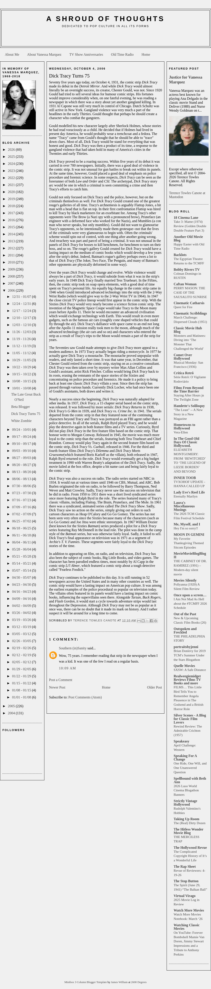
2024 (12, 164)
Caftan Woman (185, 284)
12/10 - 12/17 (22, 318)
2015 (12, 227)
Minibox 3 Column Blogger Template (85, 982)
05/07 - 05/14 (22, 570)
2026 (12, 149)
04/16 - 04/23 (22, 591)
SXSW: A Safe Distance (190, 670)
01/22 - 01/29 (22, 676)
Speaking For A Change (185, 757)
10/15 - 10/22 (22, 374)
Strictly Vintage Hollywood (185, 802)
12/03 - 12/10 (22, 325)
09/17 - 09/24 (22, 436)
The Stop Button (186, 881)
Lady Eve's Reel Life (189, 492)
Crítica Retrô (184, 373)
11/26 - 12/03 (22, 332)
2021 (12, 185)
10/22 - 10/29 (22, 367)
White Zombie (21, 421)
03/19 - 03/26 (22, 620)
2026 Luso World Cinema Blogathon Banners (186, 790)
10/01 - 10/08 (22, 388)
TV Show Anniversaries (86, 54)
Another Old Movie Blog (188, 238)
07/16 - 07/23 (22, 500)
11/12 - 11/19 (22, 346)
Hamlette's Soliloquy (189, 406)
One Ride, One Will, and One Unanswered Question (190, 767)
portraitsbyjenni (186, 647)
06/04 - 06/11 (22, 542)
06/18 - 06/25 (22, 528)
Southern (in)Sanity (73, 648)
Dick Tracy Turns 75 (25, 414)
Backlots (180, 255)
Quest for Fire (183, 307)
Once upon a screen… (190, 595)
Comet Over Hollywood (183, 356)
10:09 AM (67, 668)
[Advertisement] (105, 38)
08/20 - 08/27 (22, 465)
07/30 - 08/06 (22, 486)
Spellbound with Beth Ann (190, 780)
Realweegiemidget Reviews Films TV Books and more (187, 679)
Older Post (154, 687)
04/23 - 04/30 (22, 584)
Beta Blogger (20, 407)
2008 (12, 276)
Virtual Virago (184, 896)
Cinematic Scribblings (190, 313)
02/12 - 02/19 (22, 655)
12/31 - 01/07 (22, 296)
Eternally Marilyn (185, 496)
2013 (12, 241)
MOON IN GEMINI (189, 534)
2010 (12, 262)
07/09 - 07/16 (22, 507)
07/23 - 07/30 (22, 493)
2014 (12, 234)
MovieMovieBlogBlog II (190, 555)
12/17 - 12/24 (22, 311)
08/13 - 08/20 (22, 472)
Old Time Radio (122, 54)
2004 (12, 713)
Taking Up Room (186, 819)
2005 (12, 706)
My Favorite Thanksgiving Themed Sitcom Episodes (189, 543)
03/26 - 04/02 (22, 613)
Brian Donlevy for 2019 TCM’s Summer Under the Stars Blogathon (190, 655)
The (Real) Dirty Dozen (190, 823)
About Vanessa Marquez (44, 54)
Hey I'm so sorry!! (186, 528)
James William (119, 982)
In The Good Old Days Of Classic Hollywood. (186, 442)
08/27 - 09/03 (22, 458)
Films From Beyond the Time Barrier (189, 389)
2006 (12, 290)
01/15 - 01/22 (22, 683)
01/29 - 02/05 (22, 669)
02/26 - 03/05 (22, 641)
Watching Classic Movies (187, 926)
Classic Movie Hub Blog (188, 329)
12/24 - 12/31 (22, 304)
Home (146, 54)
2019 (12, 199)
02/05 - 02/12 (22, 662)
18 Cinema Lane (186, 217)
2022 (12, 178)
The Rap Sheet (185, 866)
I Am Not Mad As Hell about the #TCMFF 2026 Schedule (190, 603)
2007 (12, 283)
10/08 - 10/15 (22, 381)
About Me (12, 54)
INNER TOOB (185, 478)
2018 (12, 206)
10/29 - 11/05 (22, 360)
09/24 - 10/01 (22, 429)
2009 (12, 269)
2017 (12, 213)
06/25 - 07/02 (22, 521)
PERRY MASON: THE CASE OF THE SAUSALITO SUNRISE (190, 292)
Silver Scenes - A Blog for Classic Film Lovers (190, 718)
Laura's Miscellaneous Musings (184, 506)
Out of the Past (185, 614)
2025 (12, 156)
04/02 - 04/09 (22, 606)
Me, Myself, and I (187, 524)
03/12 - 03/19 (22, 627)
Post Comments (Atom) (85, 697)
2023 (12, 171)
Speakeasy (181, 741)
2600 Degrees (139, 982)
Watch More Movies (189, 910)
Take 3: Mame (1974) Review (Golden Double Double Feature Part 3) (190, 226)
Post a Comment (60, 680)
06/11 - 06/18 (22, 535)
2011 (12, 255)
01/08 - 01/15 (22, 690)
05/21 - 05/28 (22, 556)
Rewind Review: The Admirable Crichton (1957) (188, 730)
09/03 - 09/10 (22, 451)
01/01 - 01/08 (22, 697)
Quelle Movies (184, 666)
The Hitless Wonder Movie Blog (188, 831)
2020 (12, 192)
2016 (12, 220)
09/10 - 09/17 (22, 444)
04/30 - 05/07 (22, 577)
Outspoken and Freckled (185, 630)
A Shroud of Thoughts (105, 19)
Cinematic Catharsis (189, 303)
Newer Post (57, 687)
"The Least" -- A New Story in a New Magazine (188, 414)
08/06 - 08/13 (22, 479)
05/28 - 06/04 (22, 549)
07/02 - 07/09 (22, 514)
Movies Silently (185, 580)
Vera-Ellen (181, 432)
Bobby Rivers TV (187, 269)
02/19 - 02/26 (22, 648)
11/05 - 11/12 (22, 353)
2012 (12, 248)
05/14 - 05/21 (22, 563)
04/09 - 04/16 (22, 598)
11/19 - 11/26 (22, 339)
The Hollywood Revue (190, 847)
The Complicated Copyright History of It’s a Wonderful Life (190, 856)
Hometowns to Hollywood (184, 426)
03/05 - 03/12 (22, 634)
